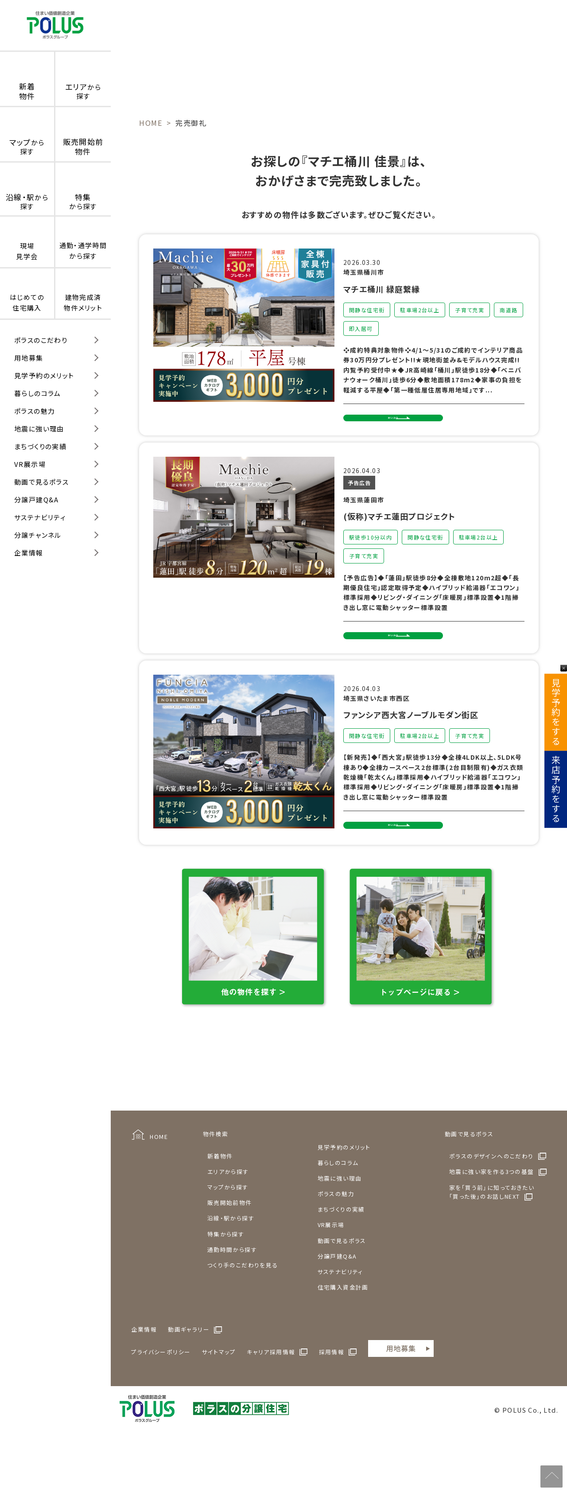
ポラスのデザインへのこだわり (491, 1198)
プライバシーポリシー (160, 1394)
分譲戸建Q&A (36, 499)
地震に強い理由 (39, 428)
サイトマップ (219, 1394)
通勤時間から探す (232, 1292)
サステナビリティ (40, 517)
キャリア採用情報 (271, 1394)
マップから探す (228, 1230)
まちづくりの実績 (40, 446)
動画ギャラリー (189, 1372)
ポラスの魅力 (34, 411)
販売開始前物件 (229, 1245)
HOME (159, 1179)
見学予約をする (555, 712)
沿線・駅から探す (230, 1261)
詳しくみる (393, 425)
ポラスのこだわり (40, 340)
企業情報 (28, 552)
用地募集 (28, 357)
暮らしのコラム (37, 393)
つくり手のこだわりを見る (242, 1307)
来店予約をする (555, 789)
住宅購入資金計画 (343, 1329)
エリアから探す (228, 1214)
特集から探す (225, 1276)
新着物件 (220, 1198)
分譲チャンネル (38, 535)
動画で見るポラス (41, 481)
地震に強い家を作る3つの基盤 (491, 1214)
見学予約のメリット (44, 375)
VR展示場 (30, 464)
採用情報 (332, 1394)
